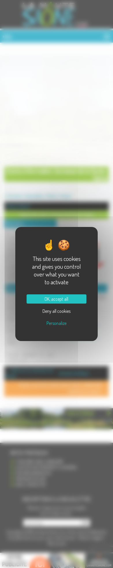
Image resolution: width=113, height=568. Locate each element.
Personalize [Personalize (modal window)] (56, 323)
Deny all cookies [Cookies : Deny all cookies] (56, 311)
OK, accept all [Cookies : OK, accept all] (56, 299)
